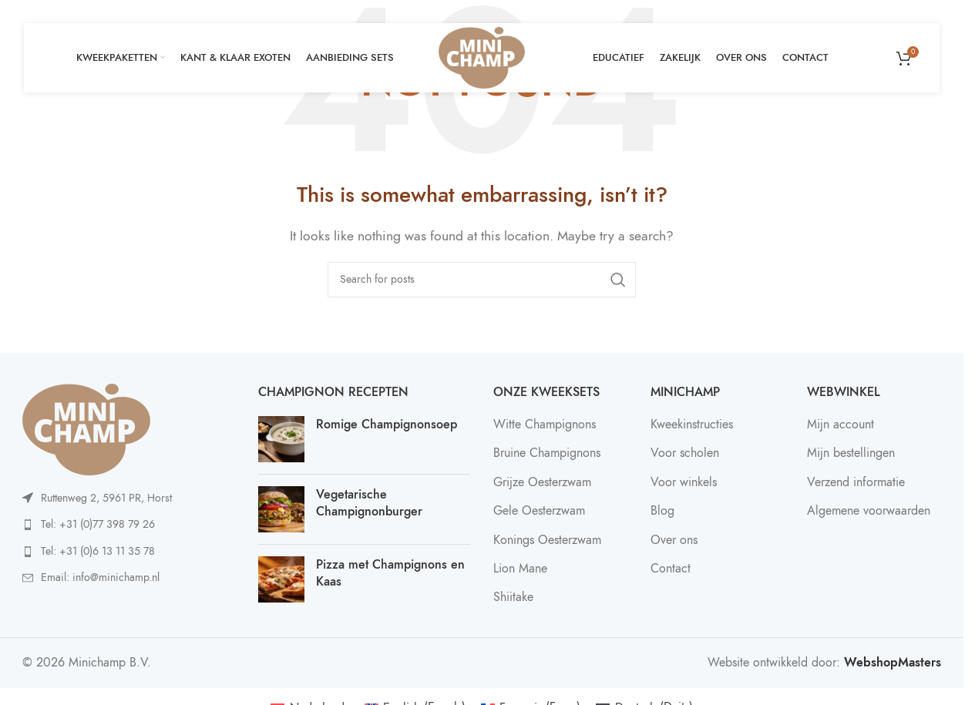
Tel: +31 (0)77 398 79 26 (98, 524)
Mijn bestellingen (851, 453)
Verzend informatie (856, 482)
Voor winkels (684, 482)
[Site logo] (482, 57)
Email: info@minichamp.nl (100, 577)
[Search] (482, 279)
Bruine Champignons (546, 453)
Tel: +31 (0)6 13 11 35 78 (98, 551)
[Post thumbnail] (281, 439)
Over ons (674, 540)
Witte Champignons (544, 424)
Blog (662, 510)
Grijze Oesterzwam (542, 482)
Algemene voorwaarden (868, 510)
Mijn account (840, 424)
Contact (671, 568)
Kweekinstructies (692, 424)
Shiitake (513, 597)
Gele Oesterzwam (539, 510)
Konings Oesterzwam (547, 540)
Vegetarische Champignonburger (369, 503)
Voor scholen (685, 453)
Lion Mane (520, 568)
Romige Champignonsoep (386, 424)
